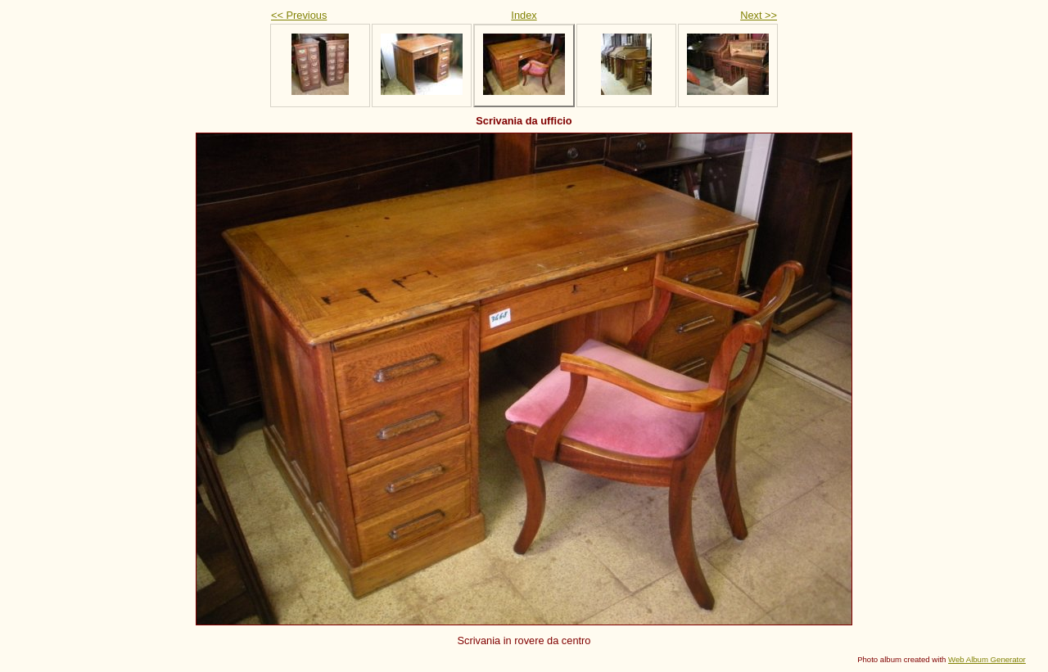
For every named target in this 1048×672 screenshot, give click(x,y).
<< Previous (299, 15)
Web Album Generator (987, 659)
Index (523, 15)
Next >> (758, 15)
